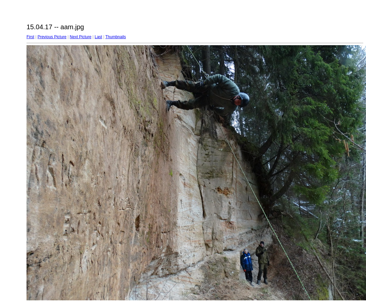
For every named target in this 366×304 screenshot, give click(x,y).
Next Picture (80, 37)
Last (98, 37)
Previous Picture (51, 37)
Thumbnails (115, 37)
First (30, 37)
